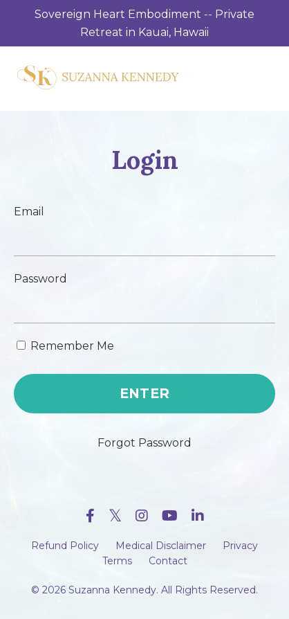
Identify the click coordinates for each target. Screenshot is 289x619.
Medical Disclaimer (160, 545)
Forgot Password (144, 442)
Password (40, 278)
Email (29, 211)
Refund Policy (65, 545)
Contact (168, 561)
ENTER (144, 393)
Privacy (240, 545)
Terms (117, 561)
